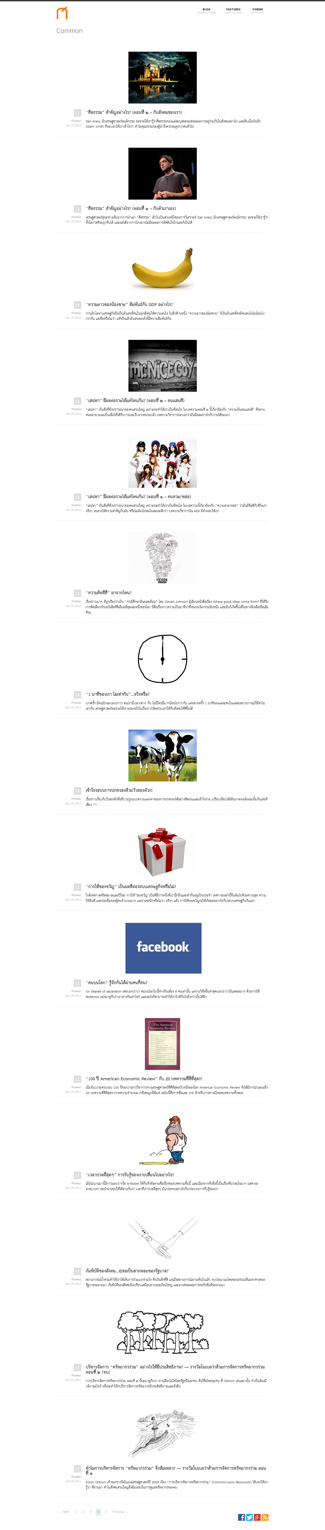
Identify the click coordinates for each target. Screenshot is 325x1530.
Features (233, 9)
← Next (63, 1512)
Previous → (120, 1512)
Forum (258, 9)
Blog (206, 9)
